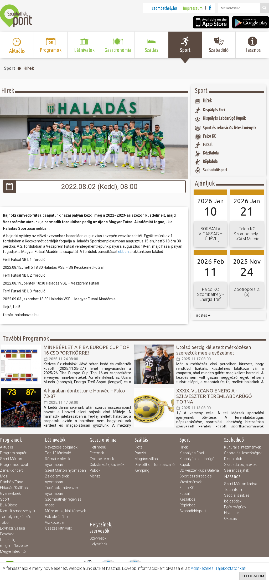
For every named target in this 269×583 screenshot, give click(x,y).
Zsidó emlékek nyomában (57, 479)
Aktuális (6, 447)
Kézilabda (187, 499)
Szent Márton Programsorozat (14, 462)
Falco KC (186, 488)
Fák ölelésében (57, 517)
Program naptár (13, 453)
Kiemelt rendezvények (17, 511)
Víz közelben (55, 522)
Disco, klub (233, 459)
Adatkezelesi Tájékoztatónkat (218, 568)
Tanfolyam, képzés (15, 517)
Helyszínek (98, 544)
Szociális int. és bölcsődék (237, 498)
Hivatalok (232, 513)
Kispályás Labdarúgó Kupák (197, 462)
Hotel (138, 447)
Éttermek (97, 453)
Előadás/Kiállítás (14, 488)
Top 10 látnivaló (58, 453)
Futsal (184, 493)
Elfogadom (253, 576)
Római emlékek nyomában (57, 462)
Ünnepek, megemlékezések (14, 543)
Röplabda (187, 505)
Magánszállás (146, 459)
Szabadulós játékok (240, 464)
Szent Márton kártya (240, 484)
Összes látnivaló (58, 528)
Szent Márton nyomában (65, 470)
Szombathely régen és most (63, 502)
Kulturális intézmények (242, 447)
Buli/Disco (8, 505)
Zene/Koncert (11, 470)
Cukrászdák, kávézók (107, 464)
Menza (95, 476)
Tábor (5, 522)
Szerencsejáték (236, 470)
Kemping (141, 470)
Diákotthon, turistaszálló (154, 464)
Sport (9, 68)
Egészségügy (235, 507)
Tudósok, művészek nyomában (61, 491)
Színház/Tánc (11, 482)
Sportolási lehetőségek (243, 453)
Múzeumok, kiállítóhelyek (65, 511)
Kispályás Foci (191, 453)
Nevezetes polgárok (61, 447)
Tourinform (233, 489)
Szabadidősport (192, 511)
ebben (124, 252)
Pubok (95, 470)
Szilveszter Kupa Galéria (199, 470)
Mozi (4, 476)
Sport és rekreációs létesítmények (195, 479)
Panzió (140, 453)
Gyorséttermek (102, 459)
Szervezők (98, 538)
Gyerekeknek (10, 493)
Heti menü (98, 447)
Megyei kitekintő (13, 551)
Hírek (28, 68)
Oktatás (230, 518)
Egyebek (7, 534)
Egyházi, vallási (12, 528)
